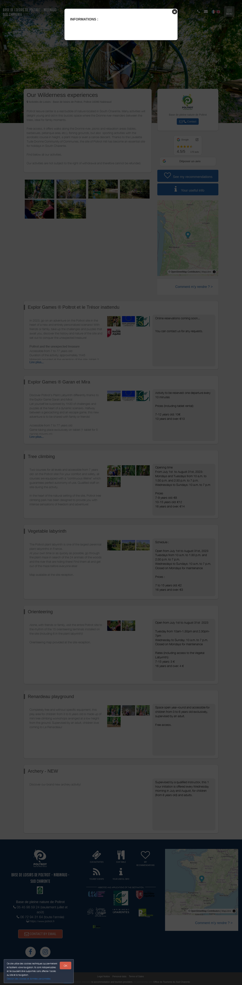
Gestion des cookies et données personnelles (29, 978)
